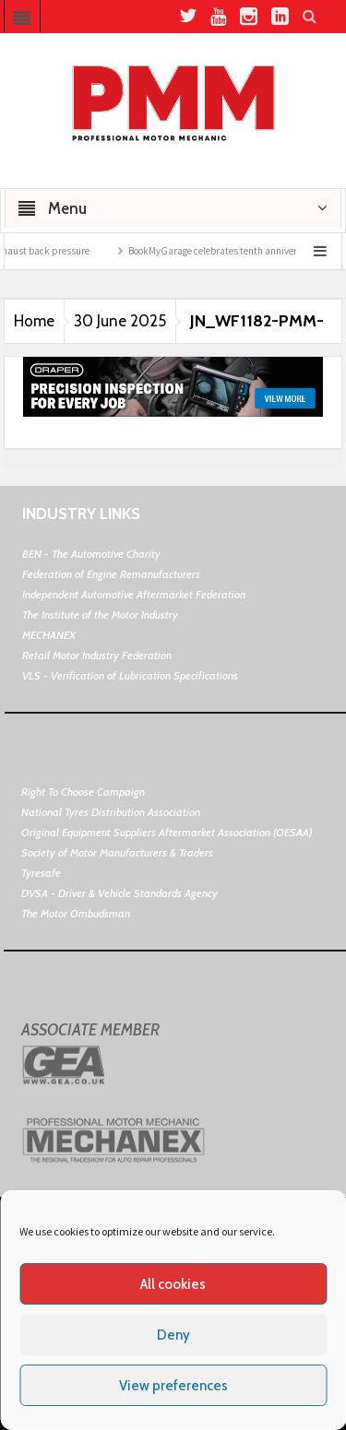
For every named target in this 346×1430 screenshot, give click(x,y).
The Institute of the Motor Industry (100, 614)
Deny (173, 1335)
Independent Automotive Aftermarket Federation (133, 594)
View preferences (173, 1385)
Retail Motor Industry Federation (97, 655)
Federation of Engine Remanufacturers (111, 574)
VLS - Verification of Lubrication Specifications (130, 675)
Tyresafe (41, 873)
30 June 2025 (120, 321)
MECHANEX (49, 635)
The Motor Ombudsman (75, 913)
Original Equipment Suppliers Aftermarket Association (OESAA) (166, 832)
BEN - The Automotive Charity (91, 554)
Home (34, 321)
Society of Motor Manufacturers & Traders (117, 852)
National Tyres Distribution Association (110, 812)
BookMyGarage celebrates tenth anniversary (230, 250)
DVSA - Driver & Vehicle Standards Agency (119, 893)
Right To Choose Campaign (83, 791)
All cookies (173, 1284)
